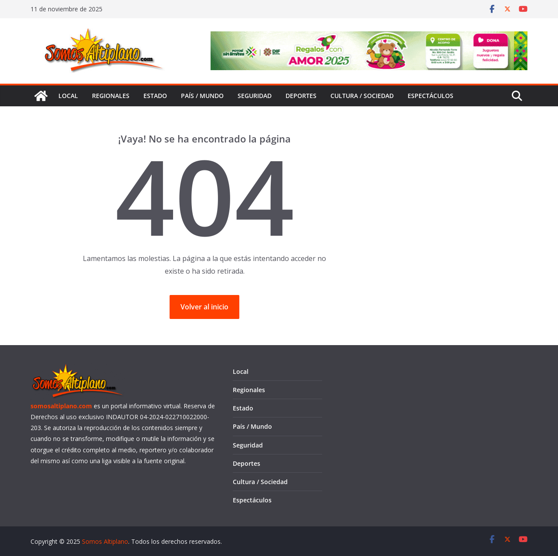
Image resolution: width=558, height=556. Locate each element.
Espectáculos (430, 96)
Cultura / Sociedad (362, 96)
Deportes (301, 96)
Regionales (110, 96)
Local (68, 96)
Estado (155, 96)
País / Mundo (202, 96)
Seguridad (255, 96)
